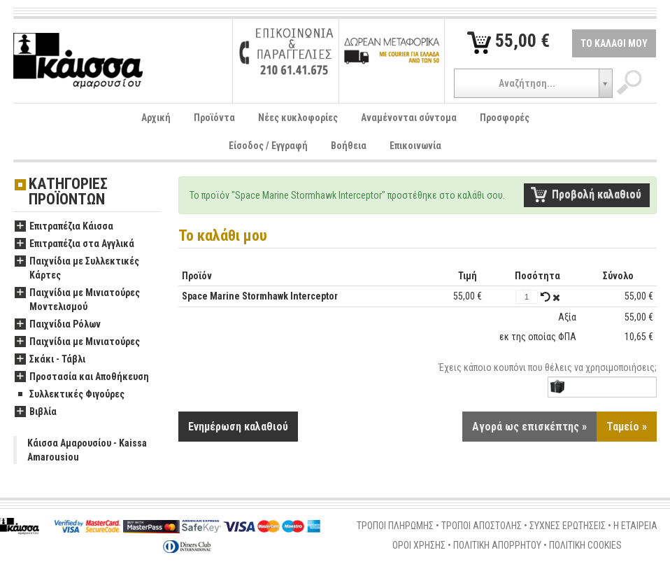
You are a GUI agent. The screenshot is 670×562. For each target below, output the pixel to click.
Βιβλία (36, 412)
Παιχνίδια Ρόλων (58, 324)
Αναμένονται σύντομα (409, 117)
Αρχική (156, 117)
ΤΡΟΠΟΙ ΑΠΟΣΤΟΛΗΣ (481, 525)
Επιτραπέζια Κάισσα (64, 226)
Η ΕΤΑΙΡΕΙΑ (635, 525)
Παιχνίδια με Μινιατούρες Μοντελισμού (77, 300)
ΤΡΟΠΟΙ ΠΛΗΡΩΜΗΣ (395, 525)
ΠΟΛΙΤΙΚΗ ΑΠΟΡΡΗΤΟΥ (497, 545)
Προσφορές (504, 117)
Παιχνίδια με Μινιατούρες (77, 342)
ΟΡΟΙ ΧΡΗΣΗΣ (419, 545)
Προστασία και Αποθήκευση (82, 377)
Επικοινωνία (415, 145)
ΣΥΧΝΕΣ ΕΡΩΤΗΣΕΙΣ (567, 525)
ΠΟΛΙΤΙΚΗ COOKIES (585, 545)
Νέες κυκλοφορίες (298, 117)
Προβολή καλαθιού (596, 194)
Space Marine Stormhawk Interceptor (260, 296)
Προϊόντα (214, 117)
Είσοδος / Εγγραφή (268, 145)
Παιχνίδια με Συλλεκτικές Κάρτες (77, 268)
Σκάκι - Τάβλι (50, 359)
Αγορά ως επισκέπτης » (529, 426)
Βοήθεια (348, 145)
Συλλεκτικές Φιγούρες (69, 394)
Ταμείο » (626, 426)
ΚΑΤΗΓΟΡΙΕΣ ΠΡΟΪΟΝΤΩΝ (68, 192)
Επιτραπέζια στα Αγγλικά (74, 244)
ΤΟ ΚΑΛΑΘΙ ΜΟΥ (614, 43)
